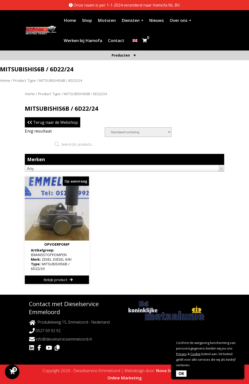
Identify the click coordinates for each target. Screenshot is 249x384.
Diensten (131, 20)
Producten (124, 55)
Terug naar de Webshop (52, 122)
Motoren (107, 20)
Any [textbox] (30, 168)
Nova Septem (169, 370)
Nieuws (156, 20)
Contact (116, 40)
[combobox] (124, 168)
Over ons (178, 20)
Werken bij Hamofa (83, 40)
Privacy (181, 354)
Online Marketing (124, 378)
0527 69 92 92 (45, 331)
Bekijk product (58, 279)
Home (70, 20)
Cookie (195, 354)
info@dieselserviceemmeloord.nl (60, 339)
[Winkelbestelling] (138, 132)
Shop (87, 20)
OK (181, 373)
